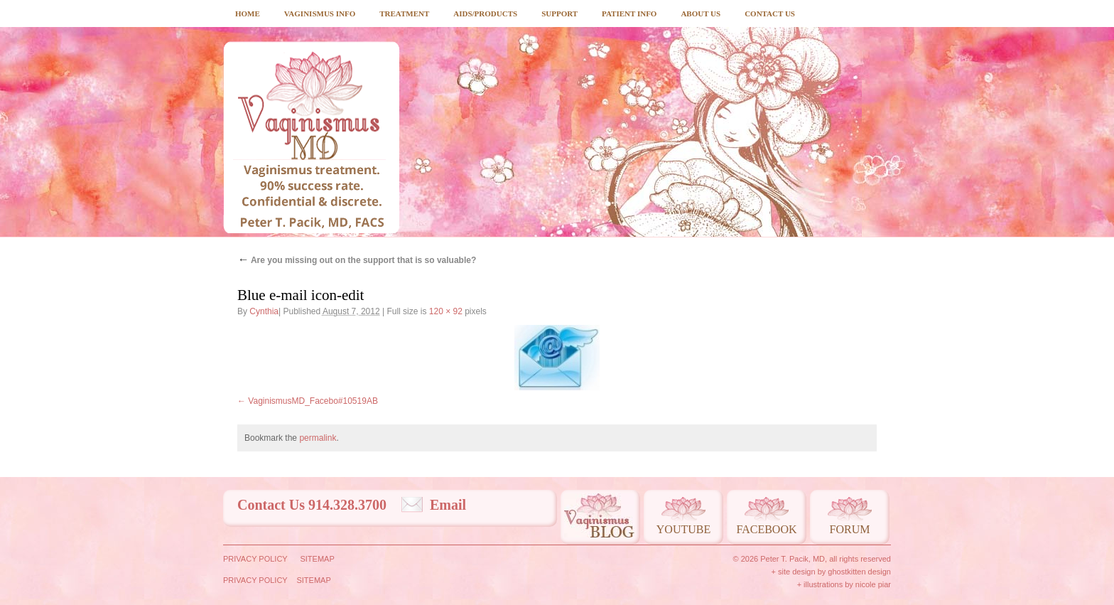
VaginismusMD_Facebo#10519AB (313, 401)
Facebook (766, 529)
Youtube (683, 529)
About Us (700, 13)
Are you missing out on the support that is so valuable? (356, 260)
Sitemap (317, 559)
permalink (317, 438)
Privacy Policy (255, 559)
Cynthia (263, 311)
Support (559, 13)
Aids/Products (485, 13)
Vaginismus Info (319, 13)
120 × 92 (446, 311)
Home (247, 13)
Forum (850, 529)
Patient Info (629, 13)
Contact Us (770, 13)
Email (448, 505)
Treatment (404, 13)
